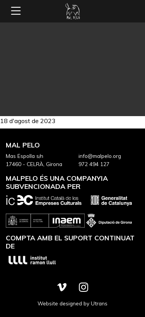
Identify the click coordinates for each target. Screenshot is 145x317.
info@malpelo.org (99, 156)
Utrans (99, 303)
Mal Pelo (73, 11)
